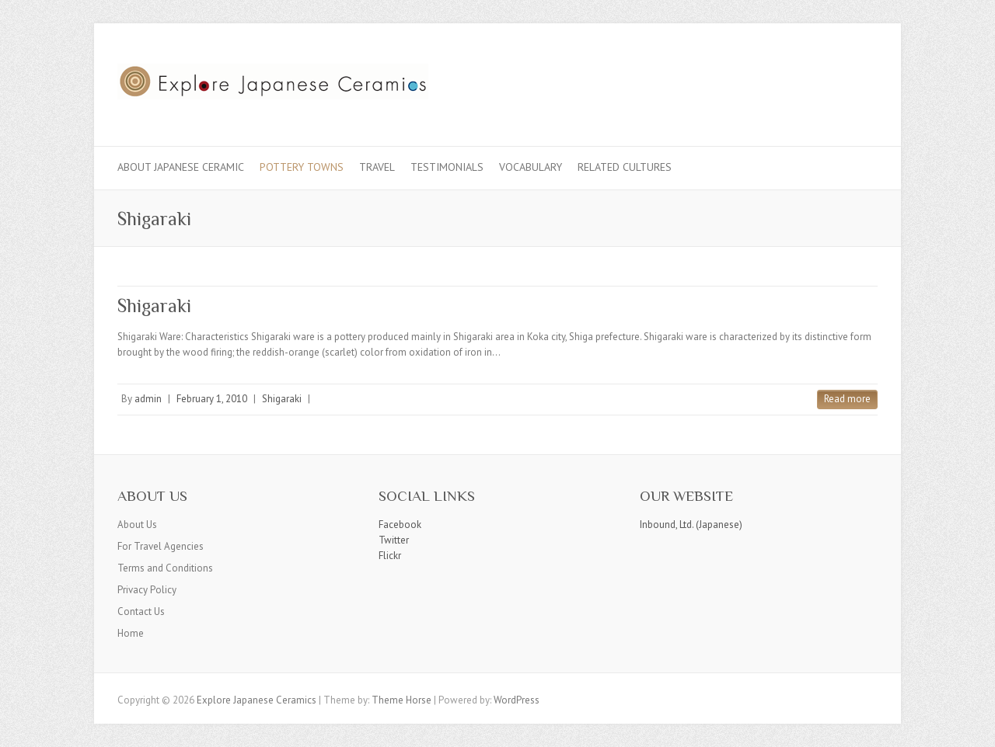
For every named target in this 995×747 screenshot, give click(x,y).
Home (130, 633)
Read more (847, 398)
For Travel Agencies (160, 546)
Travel (377, 167)
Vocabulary (530, 167)
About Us (137, 524)
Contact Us (141, 611)
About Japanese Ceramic (180, 167)
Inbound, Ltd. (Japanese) (691, 524)
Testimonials (447, 167)
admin (148, 398)
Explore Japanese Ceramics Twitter (815, 80)
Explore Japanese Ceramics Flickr (838, 80)
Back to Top (973, 725)
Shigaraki (154, 305)
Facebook (400, 524)
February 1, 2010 (211, 398)
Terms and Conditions (165, 568)
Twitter (394, 540)
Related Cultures (625, 167)
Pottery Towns (302, 167)
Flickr (390, 555)
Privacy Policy (146, 589)
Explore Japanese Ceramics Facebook (792, 80)
